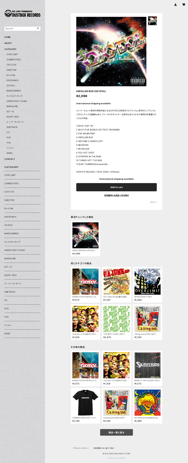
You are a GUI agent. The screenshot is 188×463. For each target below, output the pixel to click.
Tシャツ (10, 148)
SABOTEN (11, 70)
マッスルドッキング (15, 96)
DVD (9, 137)
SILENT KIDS (13, 117)
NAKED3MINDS (14, 91)
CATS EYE (11, 65)
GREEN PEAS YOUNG (17, 101)
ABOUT (8, 43)
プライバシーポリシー (81, 448)
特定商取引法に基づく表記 (103, 448)
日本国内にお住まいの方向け (116, 195)
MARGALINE (12, 106)
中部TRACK (12, 127)
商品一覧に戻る (116, 432)
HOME (7, 37)
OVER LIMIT (12, 54)
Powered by (116, 458)
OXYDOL (11, 85)
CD (8, 132)
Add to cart (116, 187)
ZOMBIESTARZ (14, 59)
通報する (153, 202)
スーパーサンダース (15, 122)
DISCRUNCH (13, 80)
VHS (9, 143)
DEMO (10, 153)
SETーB (10, 111)
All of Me (11, 75)
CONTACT (9, 159)
